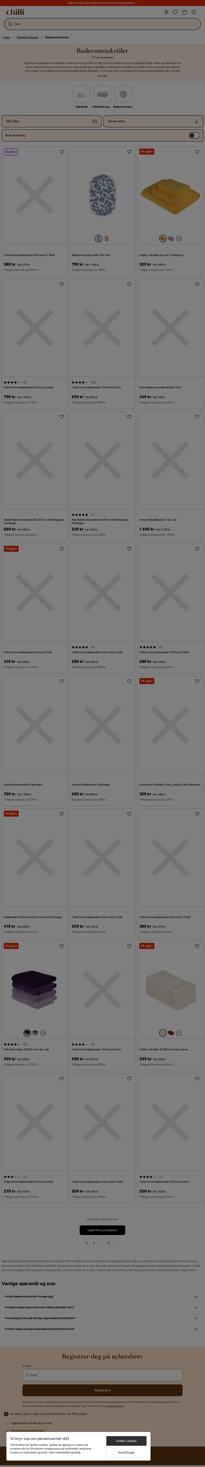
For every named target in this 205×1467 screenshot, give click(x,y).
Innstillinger (126, 1452)
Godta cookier (126, 1441)
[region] (78, 1446)
